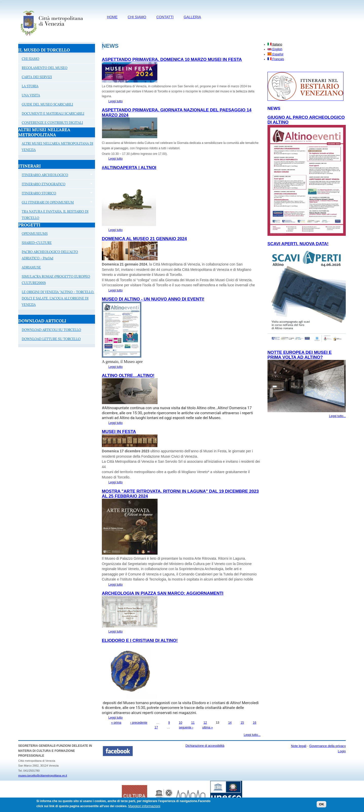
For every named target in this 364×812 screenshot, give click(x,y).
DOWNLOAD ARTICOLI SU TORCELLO (51, 330)
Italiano (274, 44)
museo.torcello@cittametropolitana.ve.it (42, 775)
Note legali (298, 746)
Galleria (192, 17)
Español (275, 54)
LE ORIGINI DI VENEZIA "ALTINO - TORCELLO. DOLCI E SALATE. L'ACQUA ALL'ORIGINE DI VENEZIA (58, 298)
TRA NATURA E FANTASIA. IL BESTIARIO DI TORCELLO (55, 214)
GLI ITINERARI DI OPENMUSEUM (55, 203)
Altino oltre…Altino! (128, 375)
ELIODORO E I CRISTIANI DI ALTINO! (140, 640)
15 (242, 722)
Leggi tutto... (252, 735)
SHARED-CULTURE (37, 243)
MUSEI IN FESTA (119, 431)
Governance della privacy (327, 746)
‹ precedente (138, 722)
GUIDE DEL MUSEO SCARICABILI (47, 104)
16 (254, 722)
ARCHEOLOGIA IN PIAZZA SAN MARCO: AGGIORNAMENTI (162, 593)
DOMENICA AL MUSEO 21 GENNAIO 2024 (144, 238)
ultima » (207, 727)
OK (321, 805)
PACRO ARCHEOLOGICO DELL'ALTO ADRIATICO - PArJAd (50, 255)
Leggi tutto (115, 101)
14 (230, 722)
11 (193, 722)
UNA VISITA (31, 95)
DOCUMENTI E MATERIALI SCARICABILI (53, 113)
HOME (112, 17)
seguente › (186, 727)
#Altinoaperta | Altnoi (129, 167)
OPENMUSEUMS (35, 233)
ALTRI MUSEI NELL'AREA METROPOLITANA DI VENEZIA (57, 146)
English (274, 49)
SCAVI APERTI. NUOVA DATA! (298, 243)
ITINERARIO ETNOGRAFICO (55, 185)
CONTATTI (165, 17)
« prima (116, 722)
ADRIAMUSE (31, 267)
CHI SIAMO (137, 17)
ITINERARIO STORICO (55, 194)
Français (275, 59)
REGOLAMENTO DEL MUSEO (44, 68)
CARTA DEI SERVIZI (37, 77)
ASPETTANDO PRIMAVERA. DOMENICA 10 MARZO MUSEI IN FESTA (172, 59)
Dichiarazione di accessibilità (204, 746)
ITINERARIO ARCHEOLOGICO (55, 175)
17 (156, 727)
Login (342, 751)
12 (205, 722)
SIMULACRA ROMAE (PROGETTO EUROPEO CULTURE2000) (56, 279)
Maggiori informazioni (144, 807)
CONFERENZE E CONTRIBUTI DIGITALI (52, 123)
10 (180, 722)
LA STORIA (30, 86)
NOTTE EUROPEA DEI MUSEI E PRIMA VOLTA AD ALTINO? (299, 355)
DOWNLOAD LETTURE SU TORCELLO (51, 339)
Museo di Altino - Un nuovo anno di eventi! (153, 299)
